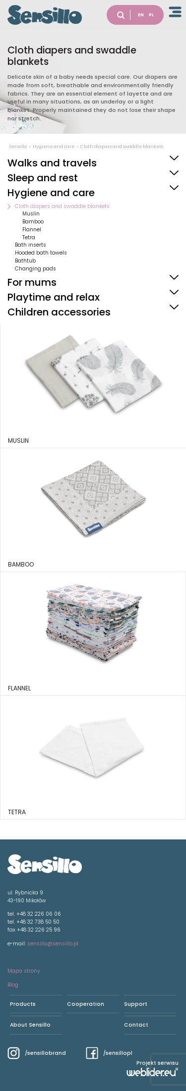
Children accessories (59, 312)
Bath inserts (30, 245)
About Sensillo (30, 1025)
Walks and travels (52, 163)
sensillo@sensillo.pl (52, 943)
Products (23, 1004)
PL (151, 15)
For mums (32, 282)
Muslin (31, 213)
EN (141, 15)
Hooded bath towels (41, 253)
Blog (12, 984)
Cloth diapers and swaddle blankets (62, 206)
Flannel (31, 229)
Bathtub (25, 260)
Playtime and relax (53, 297)
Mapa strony (23, 971)
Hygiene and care (51, 193)
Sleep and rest (42, 178)
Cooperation (85, 1004)
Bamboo (33, 221)
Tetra (28, 237)
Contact (136, 1025)
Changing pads (35, 268)
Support (135, 1004)
